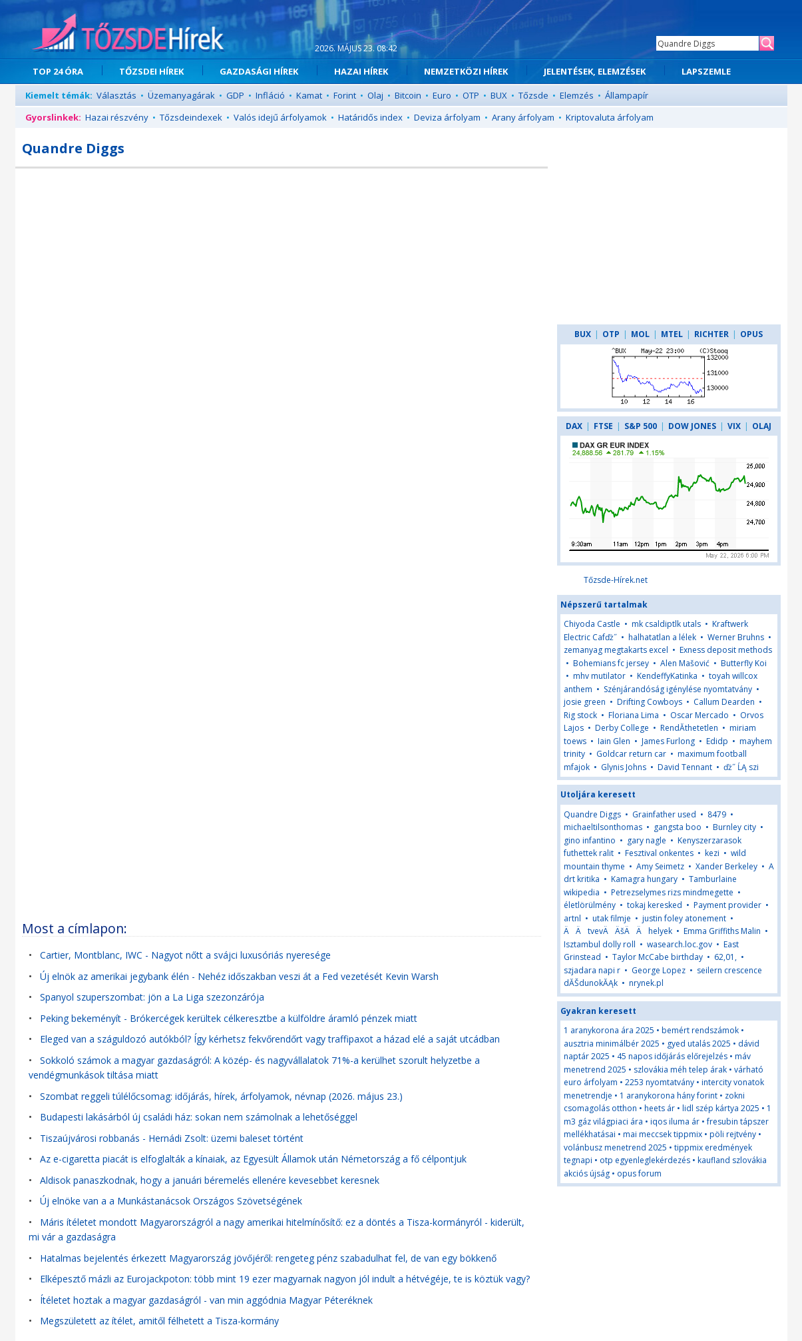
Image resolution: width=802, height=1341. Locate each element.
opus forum (639, 1173)
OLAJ (761, 426)
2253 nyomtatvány (659, 1082)
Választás (116, 95)
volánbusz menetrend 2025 (615, 1147)
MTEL (672, 334)
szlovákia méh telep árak (680, 1069)
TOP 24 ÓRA (58, 71)
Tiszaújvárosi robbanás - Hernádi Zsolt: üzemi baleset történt (171, 1138)
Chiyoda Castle (592, 624)
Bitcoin (408, 95)
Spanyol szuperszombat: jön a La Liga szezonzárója (152, 997)
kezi (712, 853)
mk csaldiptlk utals (666, 624)
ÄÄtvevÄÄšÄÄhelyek (618, 931)
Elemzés (577, 95)
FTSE (603, 426)
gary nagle (646, 840)
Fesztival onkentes (659, 853)
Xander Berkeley (726, 866)
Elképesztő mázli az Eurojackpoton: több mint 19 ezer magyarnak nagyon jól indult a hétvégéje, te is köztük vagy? (285, 1278)
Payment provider (727, 905)
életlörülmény (590, 905)
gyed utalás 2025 (699, 1043)
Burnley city (734, 827)
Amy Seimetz (660, 866)
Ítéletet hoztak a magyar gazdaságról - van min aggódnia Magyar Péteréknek (206, 1300)
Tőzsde (533, 95)
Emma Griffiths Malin (722, 931)
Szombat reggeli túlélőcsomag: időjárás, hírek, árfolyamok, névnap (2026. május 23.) (221, 1096)
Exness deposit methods (726, 650)
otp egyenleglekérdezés (645, 1160)
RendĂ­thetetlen (689, 727)
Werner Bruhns (735, 637)
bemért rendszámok (700, 1030)
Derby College (622, 727)
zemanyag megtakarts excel (616, 650)
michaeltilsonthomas (603, 827)
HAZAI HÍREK (361, 71)
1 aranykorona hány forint (668, 1095)
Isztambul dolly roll (600, 944)
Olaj (375, 95)
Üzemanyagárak (181, 95)
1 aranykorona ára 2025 (609, 1030)
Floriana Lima (633, 715)
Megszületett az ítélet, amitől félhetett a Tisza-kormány (159, 1320)
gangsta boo (678, 827)
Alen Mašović (684, 663)
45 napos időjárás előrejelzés (672, 1056)
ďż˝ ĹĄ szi (741, 767)
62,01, (725, 957)
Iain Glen (614, 741)
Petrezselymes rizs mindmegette (672, 892)
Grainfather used (664, 814)
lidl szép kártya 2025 (720, 1108)
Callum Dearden (724, 701)
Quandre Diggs (592, 814)
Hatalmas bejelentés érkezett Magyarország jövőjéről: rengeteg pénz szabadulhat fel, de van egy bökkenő (268, 1258)
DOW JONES (692, 426)
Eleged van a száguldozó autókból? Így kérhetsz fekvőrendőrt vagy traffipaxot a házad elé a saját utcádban (270, 1039)
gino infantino (590, 840)
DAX (574, 426)
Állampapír (626, 95)
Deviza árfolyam (447, 117)
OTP (471, 95)
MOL (640, 334)
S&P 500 (640, 426)
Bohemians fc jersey (611, 663)
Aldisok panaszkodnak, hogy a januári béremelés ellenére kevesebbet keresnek (209, 1180)
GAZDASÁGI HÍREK (259, 71)
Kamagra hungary (644, 879)
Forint (344, 95)
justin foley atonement (684, 918)
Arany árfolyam (523, 117)
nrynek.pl (646, 983)
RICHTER (711, 334)
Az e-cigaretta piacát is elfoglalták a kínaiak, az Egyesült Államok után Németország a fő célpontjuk (253, 1158)
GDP (235, 95)
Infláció (270, 95)
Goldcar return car (631, 753)
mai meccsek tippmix (662, 1134)
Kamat (309, 95)
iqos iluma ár (675, 1121)
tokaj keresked (654, 905)
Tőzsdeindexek (191, 117)
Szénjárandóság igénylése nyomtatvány (678, 689)
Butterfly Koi (744, 663)
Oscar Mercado (699, 715)
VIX (734, 426)
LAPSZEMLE (706, 71)
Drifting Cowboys (649, 701)
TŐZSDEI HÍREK (151, 71)
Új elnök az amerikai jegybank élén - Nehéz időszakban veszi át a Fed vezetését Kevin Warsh (239, 976)
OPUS (751, 334)
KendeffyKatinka (667, 675)
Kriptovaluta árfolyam (610, 117)
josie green (585, 701)
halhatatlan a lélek (662, 637)
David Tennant (685, 767)
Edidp (717, 741)
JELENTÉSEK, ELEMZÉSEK (595, 71)
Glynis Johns (623, 767)
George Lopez (659, 970)
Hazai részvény (116, 117)
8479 (716, 814)
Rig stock (580, 715)
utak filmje (611, 918)
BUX (499, 95)
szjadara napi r (592, 970)
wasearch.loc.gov (679, 944)
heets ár (659, 1108)
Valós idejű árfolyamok (280, 117)
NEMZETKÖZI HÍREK (466, 71)
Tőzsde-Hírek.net (616, 580)
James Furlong (668, 741)
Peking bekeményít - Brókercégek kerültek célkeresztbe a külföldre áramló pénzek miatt (228, 1018)
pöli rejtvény (732, 1134)
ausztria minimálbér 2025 (612, 1043)
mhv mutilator (599, 675)
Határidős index (370, 117)
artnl (572, 918)
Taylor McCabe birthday (657, 957)
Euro (442, 95)
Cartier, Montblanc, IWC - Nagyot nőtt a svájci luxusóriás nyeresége (185, 955)
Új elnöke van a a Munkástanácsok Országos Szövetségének (171, 1200)
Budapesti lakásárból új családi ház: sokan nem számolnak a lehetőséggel (198, 1117)
